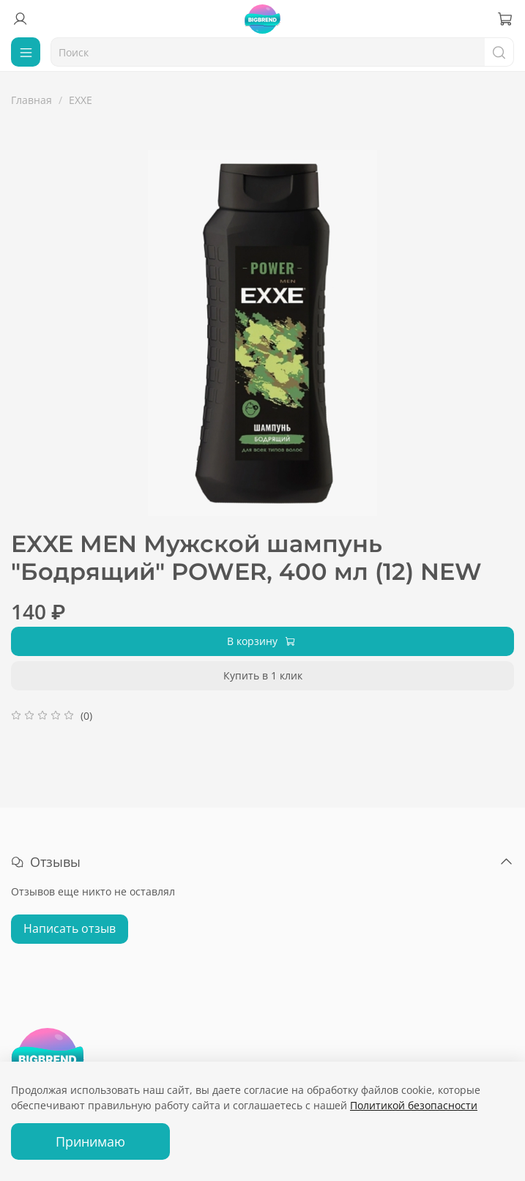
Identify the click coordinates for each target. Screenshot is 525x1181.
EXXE (80, 100)
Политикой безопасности (413, 1105)
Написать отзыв (69, 928)
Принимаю (90, 1141)
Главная (31, 100)
